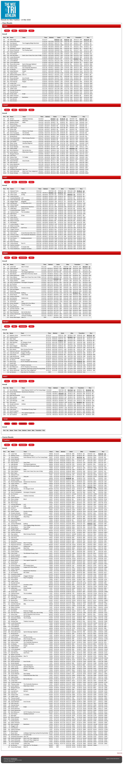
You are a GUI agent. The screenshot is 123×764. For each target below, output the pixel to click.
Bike (14, 30)
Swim (7, 30)
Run (31, 30)
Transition (23, 30)
